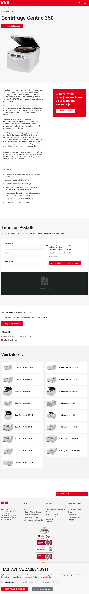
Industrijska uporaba (52, 514)
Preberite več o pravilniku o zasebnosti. (60, 249)
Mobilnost (49, 522)
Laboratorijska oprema (13, 8)
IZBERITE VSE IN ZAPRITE (14, 589)
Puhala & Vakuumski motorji (32, 512)
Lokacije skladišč (9, 520)
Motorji (26, 509)
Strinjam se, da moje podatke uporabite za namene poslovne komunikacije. (63, 247)
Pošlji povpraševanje (65, 111)
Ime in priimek (9, 243)
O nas (70, 512)
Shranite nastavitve (42, 589)
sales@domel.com (10, 517)
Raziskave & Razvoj (74, 509)
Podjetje (7, 252)
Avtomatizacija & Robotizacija (33, 520)
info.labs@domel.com (12, 340)
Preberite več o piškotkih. (42, 577)
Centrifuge (24, 8)
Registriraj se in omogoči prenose (65, 263)
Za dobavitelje (72, 515)
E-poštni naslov (10, 261)
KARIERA (71, 520)
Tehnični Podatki (12, 26)
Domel (3, 8)
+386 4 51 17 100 (10, 515)
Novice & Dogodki (74, 517)
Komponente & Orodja (31, 517)
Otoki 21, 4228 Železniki (12, 511)
